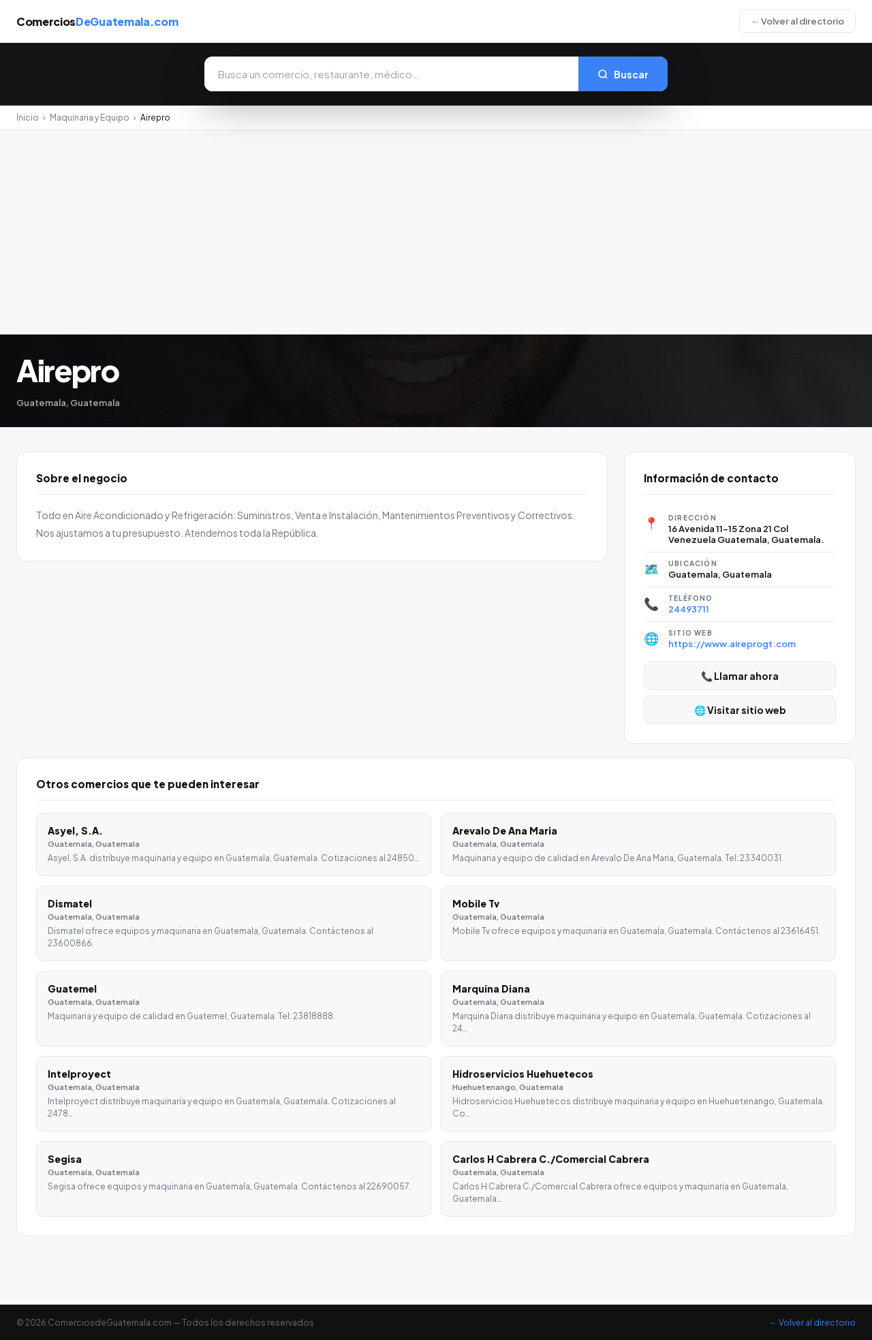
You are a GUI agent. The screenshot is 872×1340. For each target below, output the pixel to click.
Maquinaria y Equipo (89, 117)
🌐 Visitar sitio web (740, 710)
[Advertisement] (436, 232)
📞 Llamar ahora (740, 676)
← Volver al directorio (797, 21)
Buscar (623, 74)
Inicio (27, 117)
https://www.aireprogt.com (732, 643)
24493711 (688, 609)
